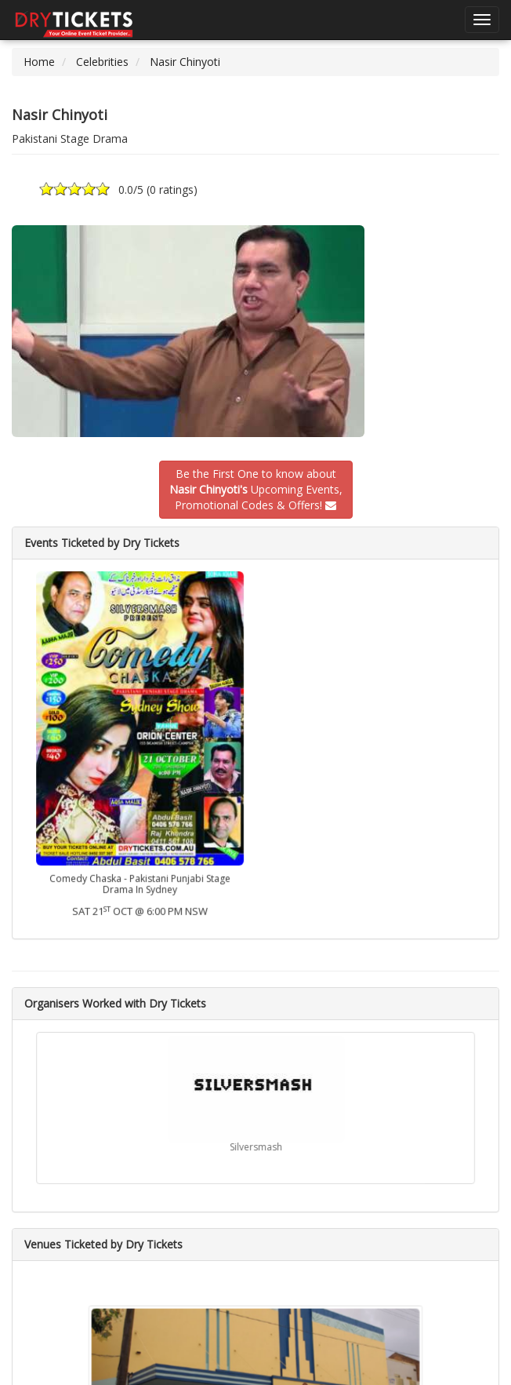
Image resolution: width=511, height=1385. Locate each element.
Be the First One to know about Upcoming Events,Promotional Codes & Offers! (255, 489)
